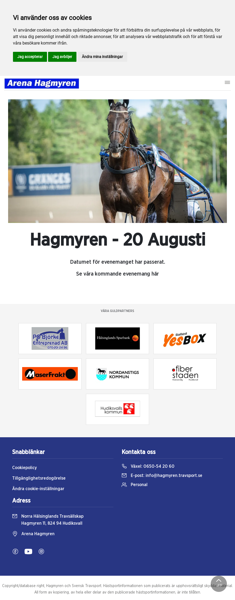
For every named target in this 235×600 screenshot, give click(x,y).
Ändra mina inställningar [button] (102, 57)
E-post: (162, 475)
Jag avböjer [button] (62, 57)
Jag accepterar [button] (30, 57)
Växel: (148, 466)
